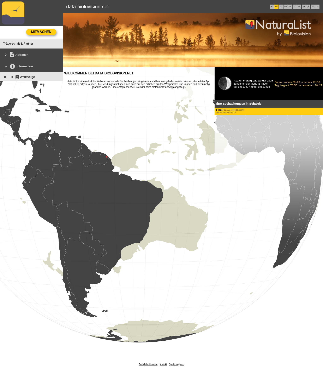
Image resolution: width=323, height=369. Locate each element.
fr (272, 7)
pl (308, 7)
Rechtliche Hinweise (148, 364)
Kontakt (163, 364)
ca (304, 7)
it (281, 7)
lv (317, 7)
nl (294, 7)
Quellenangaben (176, 364)
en (286, 7)
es (290, 7)
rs (313, 7)
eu (299, 7)
